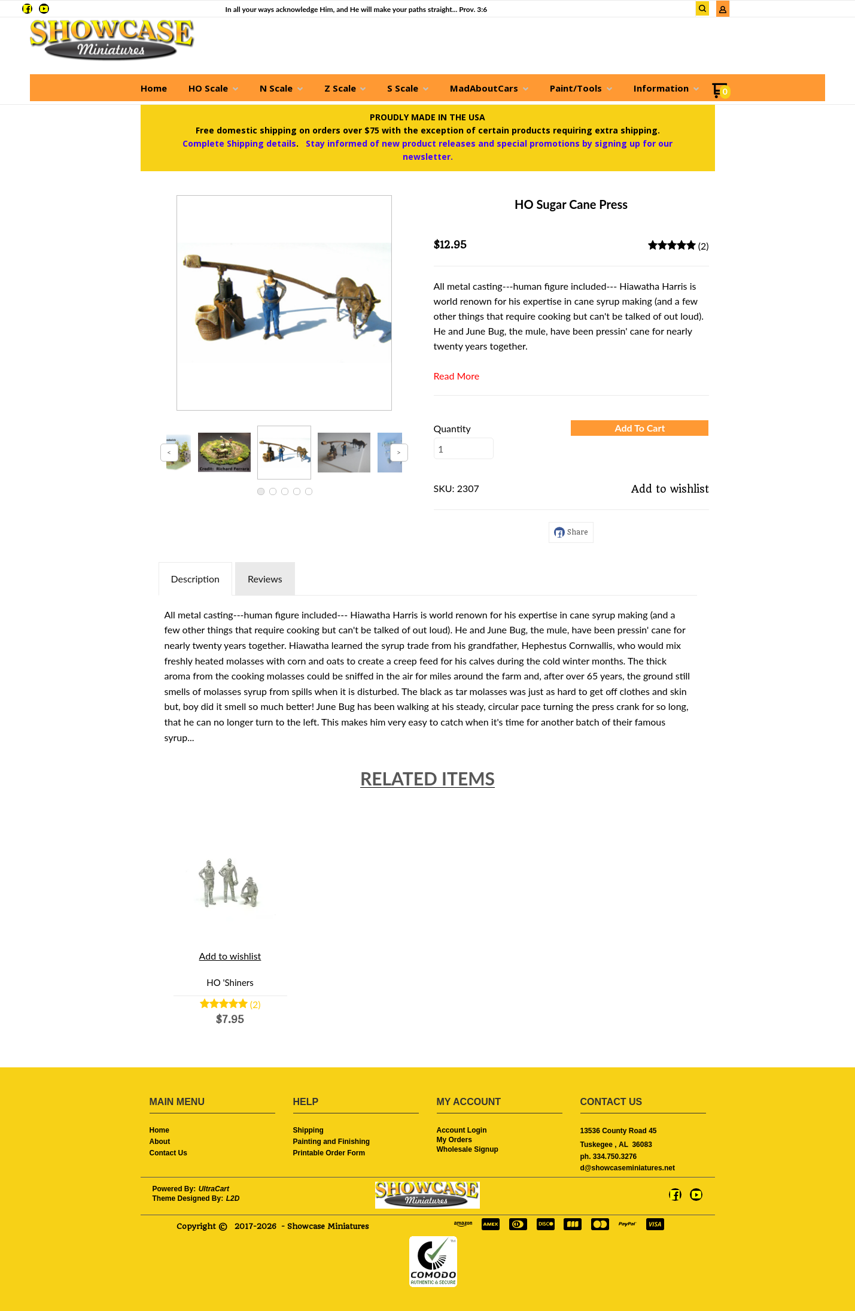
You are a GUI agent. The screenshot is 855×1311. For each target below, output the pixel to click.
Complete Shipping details (239, 143)
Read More (457, 375)
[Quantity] (464, 448)
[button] (639, 428)
